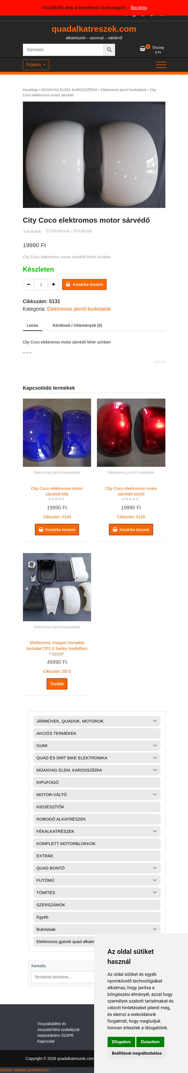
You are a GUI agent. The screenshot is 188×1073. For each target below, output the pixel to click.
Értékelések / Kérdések (69, 231)
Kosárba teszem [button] (60, 529)
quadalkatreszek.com (94, 28)
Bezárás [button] (139, 7)
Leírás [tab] (32, 325)
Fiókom (34, 64)
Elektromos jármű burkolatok (123, 90)
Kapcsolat (45, 1041)
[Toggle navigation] (161, 65)
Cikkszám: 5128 (131, 501)
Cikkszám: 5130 (57, 501)
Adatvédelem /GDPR (55, 1035)
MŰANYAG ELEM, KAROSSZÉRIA (69, 90)
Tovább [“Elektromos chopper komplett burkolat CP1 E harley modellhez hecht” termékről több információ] (57, 684)
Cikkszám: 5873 (57, 656)
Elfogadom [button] (121, 1042)
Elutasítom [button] (150, 1042)
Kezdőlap (30, 90)
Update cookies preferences (24, 1070)
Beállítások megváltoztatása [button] (137, 1053)
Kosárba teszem (88, 284)
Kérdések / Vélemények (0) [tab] (77, 325)
